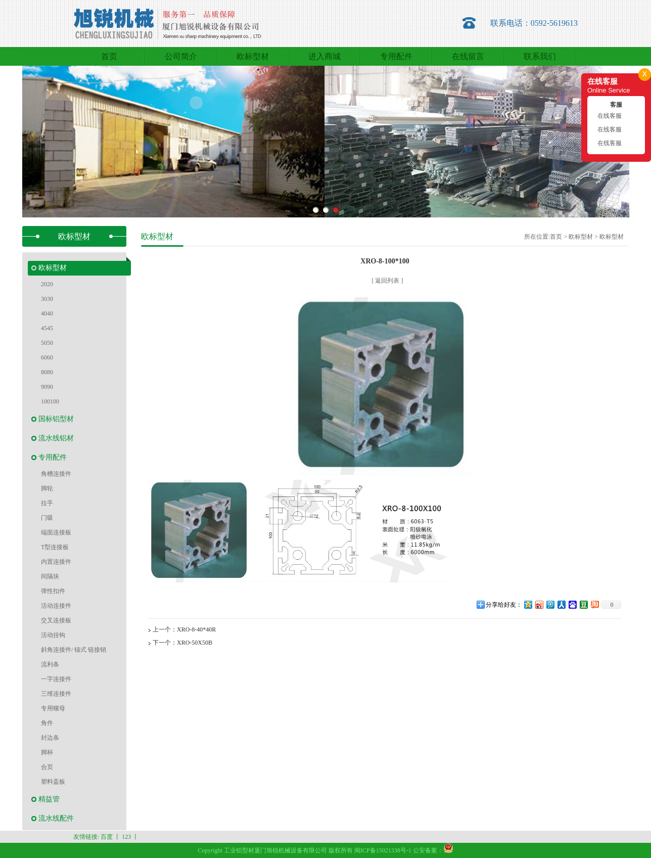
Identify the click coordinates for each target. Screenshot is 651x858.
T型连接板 (55, 547)
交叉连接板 (56, 620)
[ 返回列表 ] (387, 280)
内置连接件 (56, 561)
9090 (47, 386)
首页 (556, 236)
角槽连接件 (56, 473)
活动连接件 (56, 605)
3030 (47, 298)
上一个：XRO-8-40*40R (184, 629)
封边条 (50, 737)
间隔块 (50, 576)
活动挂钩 (53, 635)
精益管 (49, 799)
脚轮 (47, 488)
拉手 (47, 503)
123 (126, 836)
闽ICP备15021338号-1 (382, 850)
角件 (47, 723)
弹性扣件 (53, 591)
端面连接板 (56, 532)
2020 (47, 284)
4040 (47, 313)
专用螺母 (53, 708)
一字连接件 (56, 679)
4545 (47, 328)
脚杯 (47, 752)
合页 (47, 767)
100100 (50, 401)
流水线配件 (56, 818)
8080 (47, 372)
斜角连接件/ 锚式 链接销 (73, 649)
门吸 (47, 517)
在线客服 (609, 115)
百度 (107, 836)
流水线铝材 (56, 438)
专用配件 (52, 457)
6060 (47, 357)
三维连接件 (56, 693)
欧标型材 (52, 268)
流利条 (50, 664)
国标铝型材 (56, 419)
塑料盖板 (53, 781)
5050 (47, 342)
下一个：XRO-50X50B (182, 642)
